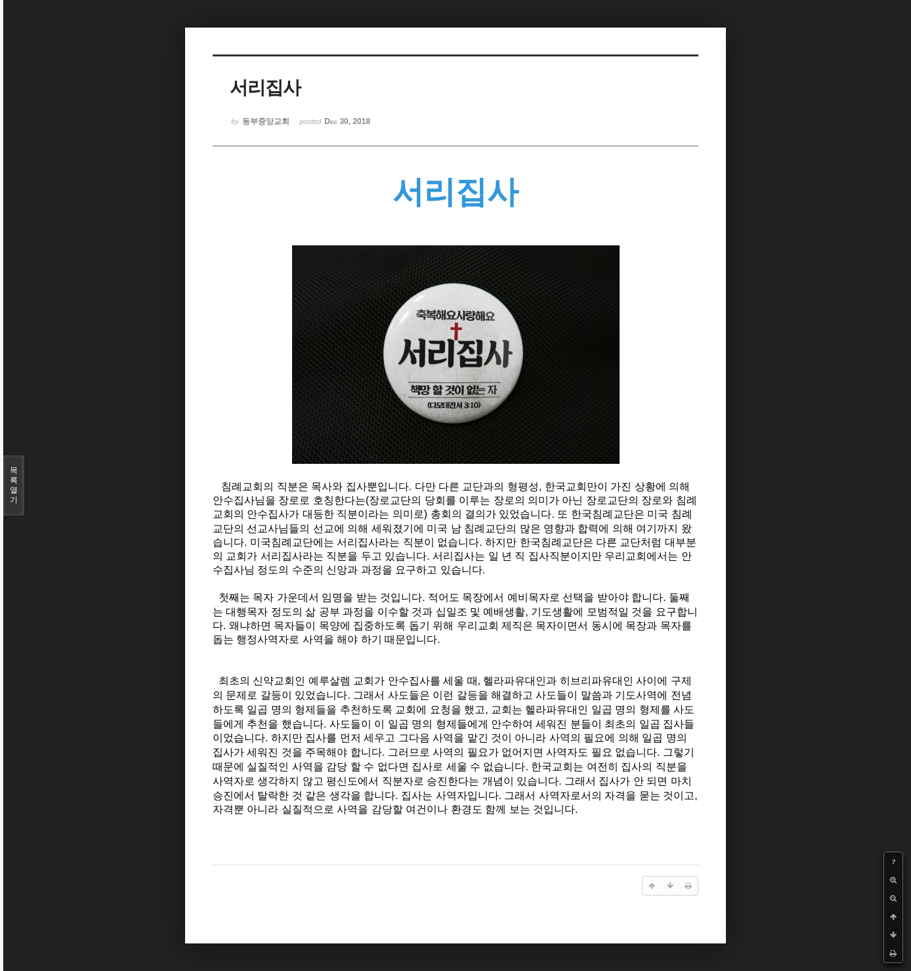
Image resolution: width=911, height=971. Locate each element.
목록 (14, 485)
